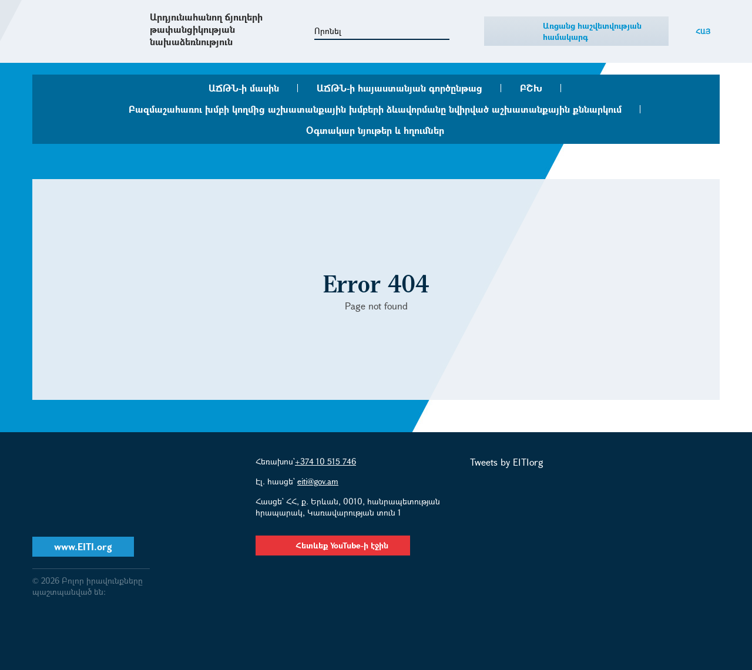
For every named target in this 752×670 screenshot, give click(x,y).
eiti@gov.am (317, 481)
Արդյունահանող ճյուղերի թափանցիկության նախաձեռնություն (206, 29)
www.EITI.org (83, 546)
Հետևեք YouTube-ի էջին (332, 545)
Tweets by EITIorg (506, 462)
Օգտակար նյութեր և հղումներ (375, 130)
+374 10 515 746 (325, 461)
